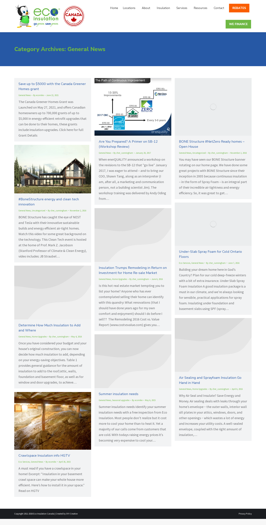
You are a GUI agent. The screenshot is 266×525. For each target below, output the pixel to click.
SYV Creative (72, 519)
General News (24, 101)
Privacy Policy (245, 519)
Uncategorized (199, 159)
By (38, 101)
